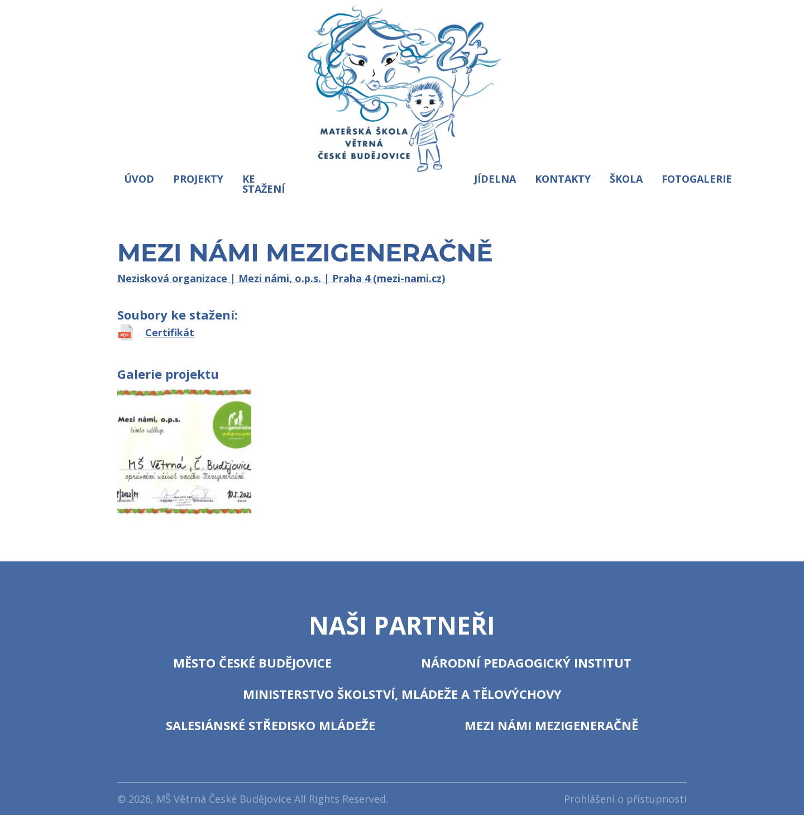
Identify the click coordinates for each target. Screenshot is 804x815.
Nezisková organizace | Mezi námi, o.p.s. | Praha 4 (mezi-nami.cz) (281, 278)
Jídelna (495, 178)
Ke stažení (263, 184)
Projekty (198, 178)
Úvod (139, 178)
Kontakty (563, 178)
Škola (626, 178)
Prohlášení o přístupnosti (625, 799)
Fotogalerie (697, 178)
